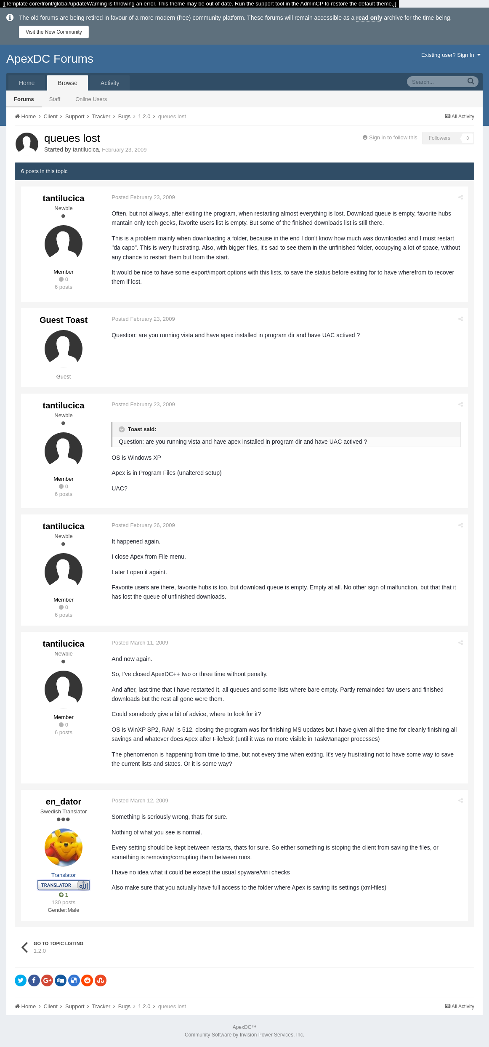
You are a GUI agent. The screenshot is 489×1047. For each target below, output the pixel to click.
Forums (24, 99)
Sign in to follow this (393, 137)
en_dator (63, 801)
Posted (143, 197)
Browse (67, 83)
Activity (110, 83)
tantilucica (86, 149)
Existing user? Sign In (451, 55)
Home (27, 83)
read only (369, 17)
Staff (55, 99)
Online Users (91, 99)
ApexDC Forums (49, 58)
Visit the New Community (54, 32)
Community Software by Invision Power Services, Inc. (244, 1035)
